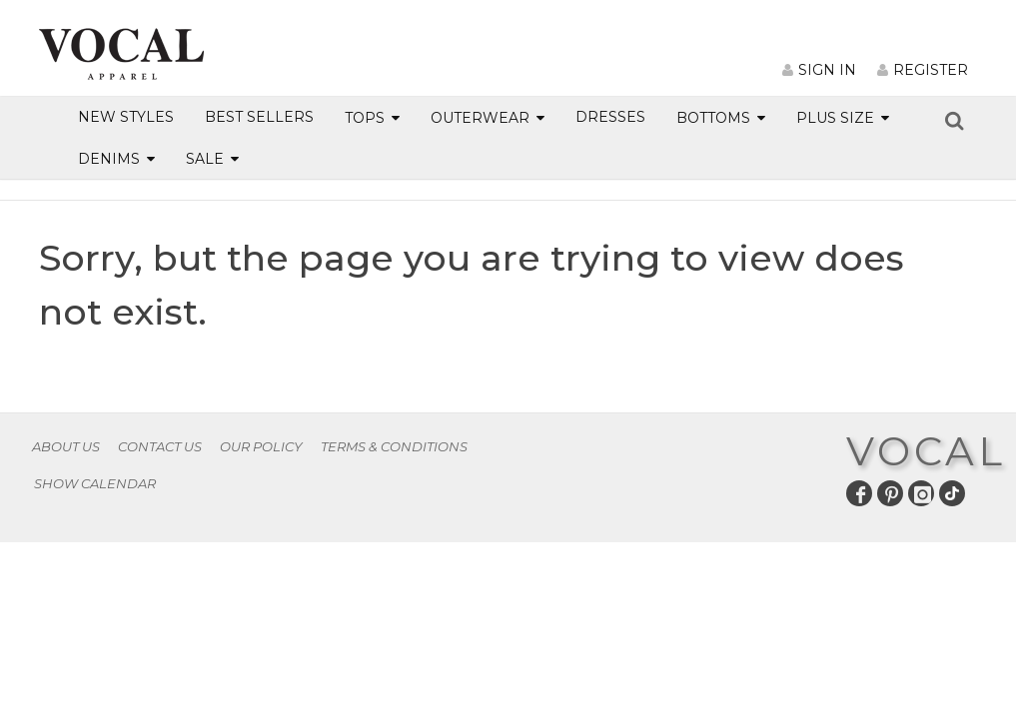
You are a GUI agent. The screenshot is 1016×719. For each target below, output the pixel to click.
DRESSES (610, 117)
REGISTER (922, 70)
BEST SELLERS (259, 117)
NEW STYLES (126, 117)
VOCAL (926, 450)
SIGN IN (819, 70)
